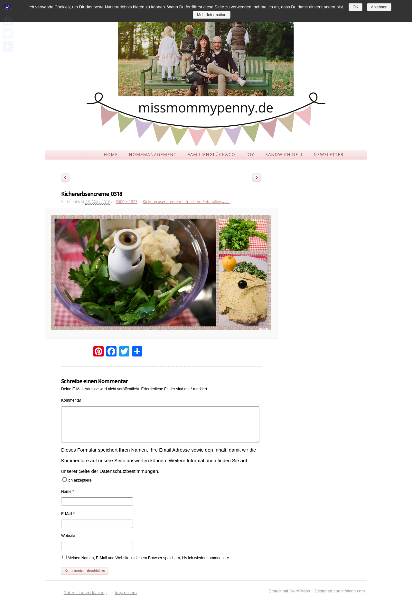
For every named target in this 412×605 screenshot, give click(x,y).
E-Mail (68, 514)
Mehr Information (211, 15)
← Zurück (65, 178)
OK (355, 7)
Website (68, 535)
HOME (111, 154)
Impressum (126, 592)
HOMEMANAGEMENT (152, 154)
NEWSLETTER (329, 154)
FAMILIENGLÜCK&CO (211, 154)
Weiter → (259, 178)
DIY (250, 154)
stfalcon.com (353, 591)
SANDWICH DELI (284, 154)
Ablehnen (379, 7)
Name (67, 491)
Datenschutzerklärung (85, 592)
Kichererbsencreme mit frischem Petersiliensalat (186, 201)
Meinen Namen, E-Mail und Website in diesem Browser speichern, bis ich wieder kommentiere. (149, 558)
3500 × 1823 (126, 201)
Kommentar (71, 400)
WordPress (299, 591)
